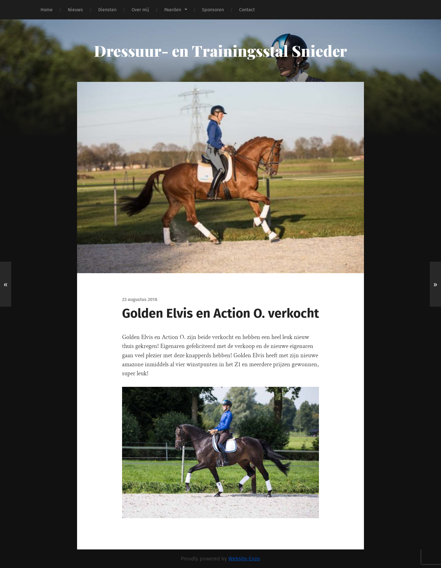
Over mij (140, 9)
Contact (247, 9)
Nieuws (75, 9)
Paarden (172, 9)
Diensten (107, 9)
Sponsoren (213, 9)
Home (46, 9)
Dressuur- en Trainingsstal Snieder (220, 51)
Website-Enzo (244, 559)
